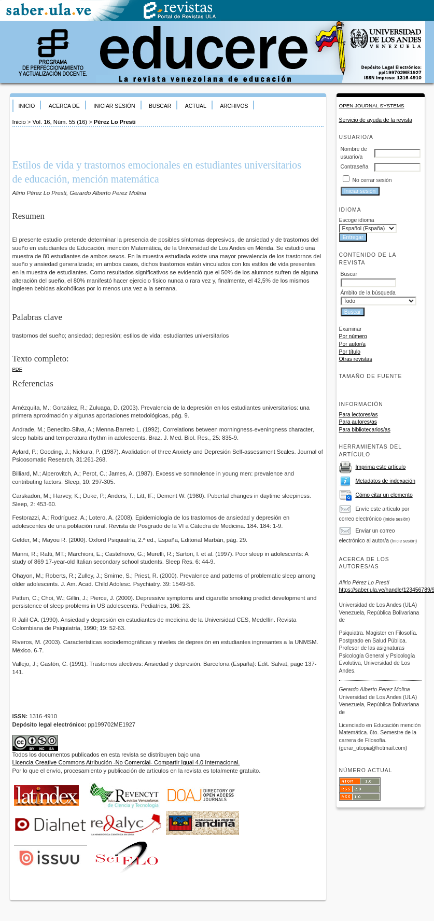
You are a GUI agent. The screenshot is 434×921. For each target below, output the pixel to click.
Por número (353, 336)
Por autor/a (352, 344)
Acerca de (64, 106)
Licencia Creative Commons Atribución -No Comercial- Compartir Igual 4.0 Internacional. (126, 762)
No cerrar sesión (371, 180)
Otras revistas (355, 359)
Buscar (160, 106)
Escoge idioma (356, 220)
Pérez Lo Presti (115, 122)
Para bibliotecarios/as (364, 429)
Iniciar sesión (114, 106)
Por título (350, 352)
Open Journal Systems (371, 105)
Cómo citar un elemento (383, 495)
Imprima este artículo (380, 467)
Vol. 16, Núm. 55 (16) (59, 122)
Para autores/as (358, 422)
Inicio (27, 106)
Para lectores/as (358, 414)
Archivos (234, 106)
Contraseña (355, 167)
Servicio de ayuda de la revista (376, 120)
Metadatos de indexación (385, 481)
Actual (195, 106)
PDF (17, 369)
